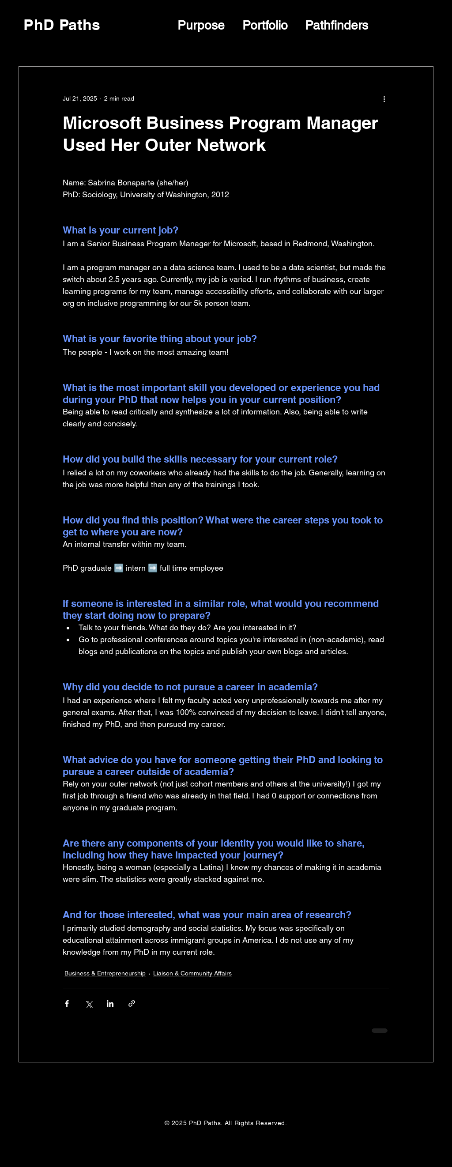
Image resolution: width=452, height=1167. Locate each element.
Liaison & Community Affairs (192, 973)
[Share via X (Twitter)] (88, 1003)
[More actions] (384, 98)
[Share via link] (132, 1003)
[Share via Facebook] (67, 1003)
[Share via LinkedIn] (110, 1003)
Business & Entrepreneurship (105, 973)
